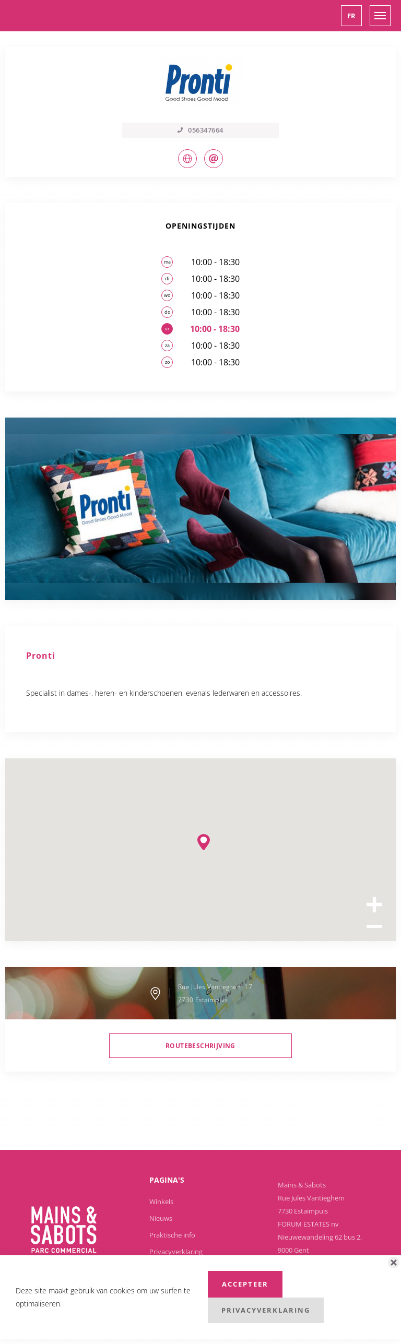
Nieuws (160, 1218)
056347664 (200, 130)
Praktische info (172, 1235)
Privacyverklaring (176, 1251)
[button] (351, 15)
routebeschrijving (200, 1045)
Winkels (161, 1201)
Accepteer (245, 1284)
